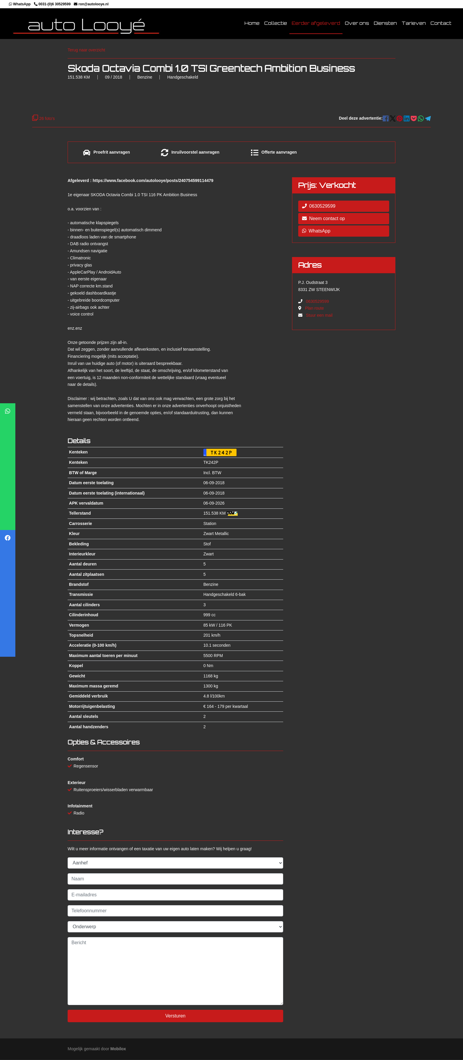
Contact (441, 23)
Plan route (314, 308)
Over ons (357, 23)
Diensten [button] (385, 23)
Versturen (175, 1016)
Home (252, 23)
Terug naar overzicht (86, 50)
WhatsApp (316, 231)
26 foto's (43, 118)
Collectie (275, 23)
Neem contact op (323, 219)
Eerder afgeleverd (316, 23)
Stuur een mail (319, 315)
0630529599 (318, 206)
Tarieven (414, 23)
